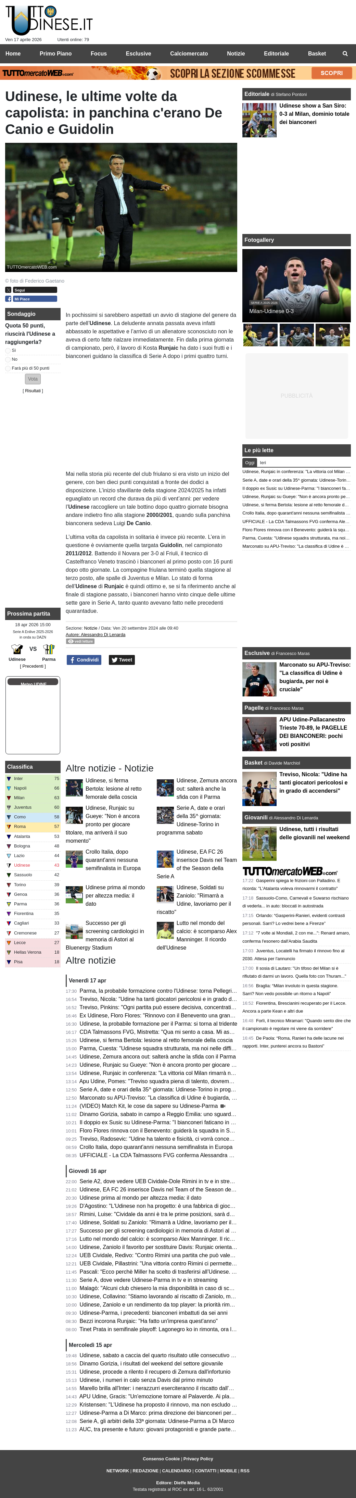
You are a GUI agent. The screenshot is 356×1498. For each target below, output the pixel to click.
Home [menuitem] (13, 54)
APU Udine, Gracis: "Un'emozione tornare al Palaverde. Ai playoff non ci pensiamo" (180, 1396)
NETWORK (117, 1470)
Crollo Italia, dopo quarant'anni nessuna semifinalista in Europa (113, 860)
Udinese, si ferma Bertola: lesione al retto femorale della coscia (114, 789)
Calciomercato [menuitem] (189, 54)
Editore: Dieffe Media (178, 1482)
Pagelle (254, 708)
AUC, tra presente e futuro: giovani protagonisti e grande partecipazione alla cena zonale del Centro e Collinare (214, 1429)
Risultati (33, 390)
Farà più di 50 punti (31, 368)
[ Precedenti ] (33, 666)
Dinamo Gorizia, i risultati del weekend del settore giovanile (151, 1363)
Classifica (20, 767)
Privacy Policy (198, 1458)
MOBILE (228, 1470)
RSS (245, 1470)
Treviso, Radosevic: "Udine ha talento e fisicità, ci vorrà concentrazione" (166, 1139)
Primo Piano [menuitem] (56, 54)
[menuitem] (345, 54)
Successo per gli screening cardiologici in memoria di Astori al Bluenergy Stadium (178, 1231)
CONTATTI (205, 1470)
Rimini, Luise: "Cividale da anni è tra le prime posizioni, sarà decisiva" (164, 1214)
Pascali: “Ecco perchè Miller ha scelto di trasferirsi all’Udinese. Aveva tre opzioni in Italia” (187, 1272)
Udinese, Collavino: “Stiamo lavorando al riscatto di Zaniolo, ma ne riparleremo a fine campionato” (198, 1296)
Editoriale (257, 94)
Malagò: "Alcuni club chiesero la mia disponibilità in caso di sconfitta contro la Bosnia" (183, 1288)
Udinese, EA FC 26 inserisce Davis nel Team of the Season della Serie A (168, 1189)
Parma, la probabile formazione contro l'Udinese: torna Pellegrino (159, 991)
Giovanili (256, 817)
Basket (253, 763)
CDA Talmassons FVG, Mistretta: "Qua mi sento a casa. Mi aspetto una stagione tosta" (185, 1032)
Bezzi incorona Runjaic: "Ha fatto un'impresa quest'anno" (149, 1321)
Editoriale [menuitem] (276, 54)
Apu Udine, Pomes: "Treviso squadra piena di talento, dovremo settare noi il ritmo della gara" (191, 1081)
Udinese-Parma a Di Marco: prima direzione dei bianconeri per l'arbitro (165, 1413)
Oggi (249, 462)
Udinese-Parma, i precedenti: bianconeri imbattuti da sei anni (154, 1313)
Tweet (122, 660)
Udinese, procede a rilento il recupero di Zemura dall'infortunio (155, 1372)
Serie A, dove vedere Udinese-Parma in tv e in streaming (149, 1280)
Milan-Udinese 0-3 (271, 311)
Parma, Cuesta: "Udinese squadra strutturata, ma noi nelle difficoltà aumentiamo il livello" (188, 1048)
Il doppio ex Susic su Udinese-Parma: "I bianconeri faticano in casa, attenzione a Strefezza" (191, 1122)
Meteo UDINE (34, 684)
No (14, 359)
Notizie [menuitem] (236, 54)
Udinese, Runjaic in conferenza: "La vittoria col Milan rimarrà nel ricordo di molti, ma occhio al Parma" (203, 1073)
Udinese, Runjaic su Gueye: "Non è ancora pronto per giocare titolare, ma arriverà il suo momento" (103, 824)
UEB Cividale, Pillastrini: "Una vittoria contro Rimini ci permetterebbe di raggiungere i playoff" (192, 1263)
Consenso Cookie (161, 1458)
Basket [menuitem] (317, 54)
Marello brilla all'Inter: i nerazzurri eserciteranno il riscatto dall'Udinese (164, 1388)
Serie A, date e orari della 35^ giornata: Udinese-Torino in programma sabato (173, 1089)
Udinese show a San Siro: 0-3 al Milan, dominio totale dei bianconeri (314, 114)
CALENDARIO (176, 1470)
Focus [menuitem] (99, 54)
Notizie (90, 628)
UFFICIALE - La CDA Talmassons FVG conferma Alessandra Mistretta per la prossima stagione (195, 1155)
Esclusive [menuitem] (138, 54)
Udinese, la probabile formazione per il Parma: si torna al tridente (159, 1024)
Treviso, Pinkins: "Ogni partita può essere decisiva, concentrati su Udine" (167, 1007)
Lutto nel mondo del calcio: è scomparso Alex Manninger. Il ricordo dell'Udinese (176, 1239)
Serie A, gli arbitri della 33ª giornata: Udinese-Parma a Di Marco (157, 1421)
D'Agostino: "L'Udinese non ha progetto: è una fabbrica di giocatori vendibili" (172, 1206)
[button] (33, 379)
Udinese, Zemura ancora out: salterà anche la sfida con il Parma (207, 789)
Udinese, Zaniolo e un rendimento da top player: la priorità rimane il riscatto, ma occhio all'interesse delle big (211, 1305)
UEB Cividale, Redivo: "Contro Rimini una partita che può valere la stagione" (172, 1255)
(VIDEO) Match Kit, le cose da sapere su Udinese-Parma (149, 1106)
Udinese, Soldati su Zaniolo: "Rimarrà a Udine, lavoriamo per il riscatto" (166, 1222)
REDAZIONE (145, 1470)
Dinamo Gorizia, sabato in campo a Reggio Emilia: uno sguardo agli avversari (174, 1114)
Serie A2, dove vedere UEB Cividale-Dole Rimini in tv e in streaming (162, 1181)
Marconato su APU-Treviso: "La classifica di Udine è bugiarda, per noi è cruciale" (178, 1098)
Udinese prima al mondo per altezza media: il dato (115, 895)
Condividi (84, 660)
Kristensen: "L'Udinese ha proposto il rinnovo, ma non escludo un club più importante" (184, 1405)
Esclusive (257, 653)
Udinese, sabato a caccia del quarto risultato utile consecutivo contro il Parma (174, 1355)
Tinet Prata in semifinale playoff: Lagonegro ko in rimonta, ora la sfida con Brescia (178, 1329)
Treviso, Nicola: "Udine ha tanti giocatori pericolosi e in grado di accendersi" (171, 999)
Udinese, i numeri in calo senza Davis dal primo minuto (146, 1380)
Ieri (263, 462)
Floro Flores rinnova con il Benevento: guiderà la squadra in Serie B (162, 1131)
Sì (14, 350)
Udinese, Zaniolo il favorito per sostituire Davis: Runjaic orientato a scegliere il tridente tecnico (193, 1247)
